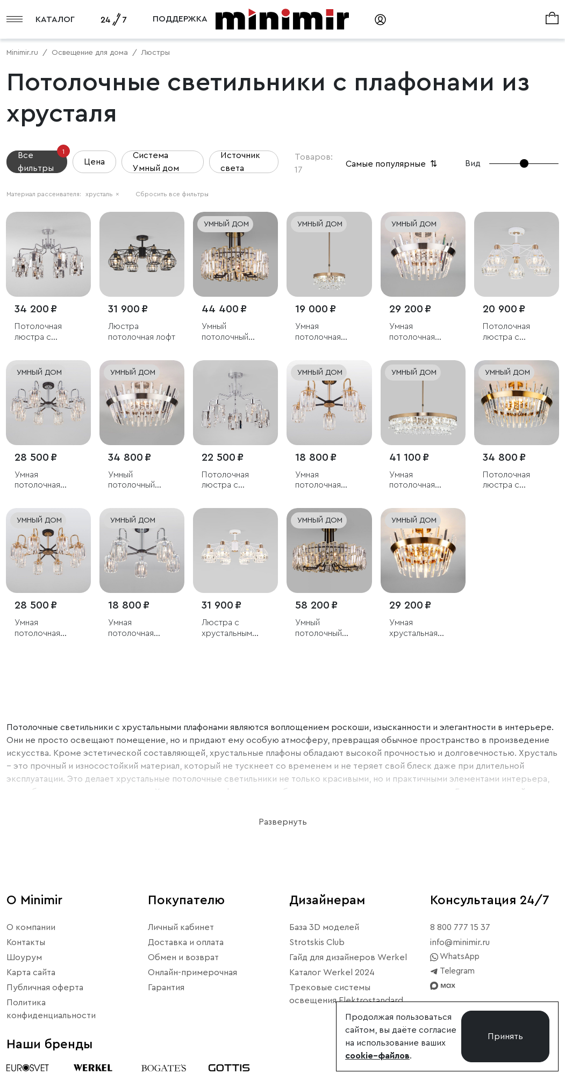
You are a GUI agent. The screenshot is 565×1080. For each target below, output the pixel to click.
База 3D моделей (324, 927)
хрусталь (102, 194)
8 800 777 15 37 (460, 927)
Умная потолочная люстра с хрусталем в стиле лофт (39, 480)
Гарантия (166, 987)
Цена (94, 162)
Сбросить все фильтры (172, 194)
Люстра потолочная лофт (141, 331)
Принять (505, 1036)
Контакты (25, 942)
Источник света (240, 162)
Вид (473, 163)
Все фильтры (42, 162)
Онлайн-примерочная (192, 972)
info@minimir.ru (460, 942)
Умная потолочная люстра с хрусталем (318, 332)
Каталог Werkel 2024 (332, 972)
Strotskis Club (317, 942)
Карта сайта (30, 972)
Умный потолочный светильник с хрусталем (227, 332)
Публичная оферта (44, 987)
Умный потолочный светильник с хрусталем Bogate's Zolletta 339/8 (328, 628)
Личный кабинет (181, 927)
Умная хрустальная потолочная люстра (413, 628)
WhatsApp (455, 957)
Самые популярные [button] (392, 164)
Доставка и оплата (186, 942)
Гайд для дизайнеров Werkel (348, 957)
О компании (30, 927)
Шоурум (24, 957)
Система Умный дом (156, 162)
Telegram (452, 971)
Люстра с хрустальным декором (227, 628)
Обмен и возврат (183, 957)
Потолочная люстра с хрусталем (38, 332)
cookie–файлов (377, 1056)
